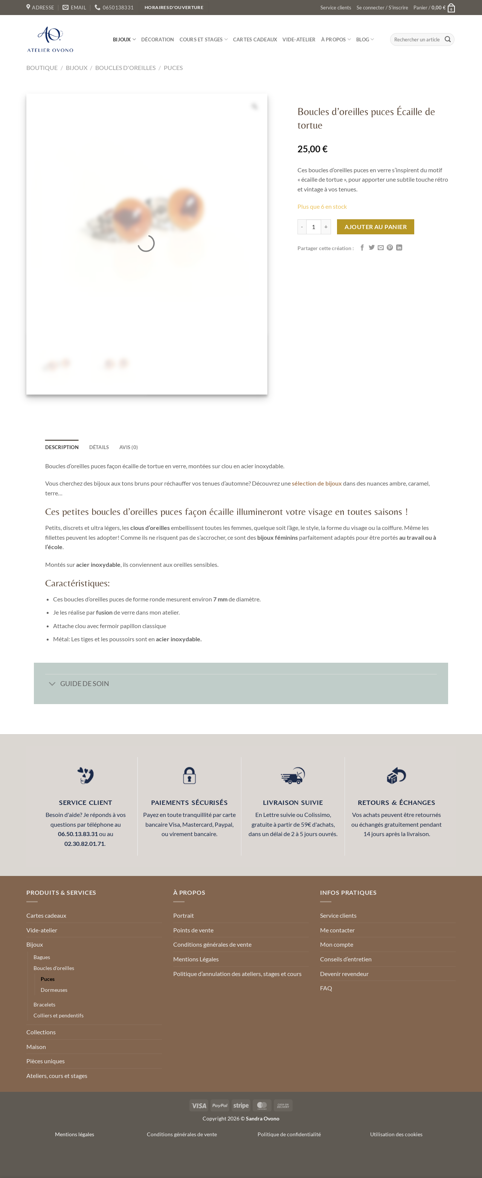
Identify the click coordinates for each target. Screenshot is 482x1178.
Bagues (42, 957)
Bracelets (44, 1004)
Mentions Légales (196, 958)
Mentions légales (74, 1134)
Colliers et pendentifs (59, 1015)
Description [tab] (62, 447)
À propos (336, 39)
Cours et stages (204, 39)
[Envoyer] (447, 39)
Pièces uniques (45, 1060)
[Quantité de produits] (313, 226)
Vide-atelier (299, 39)
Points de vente (193, 930)
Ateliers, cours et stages (56, 1075)
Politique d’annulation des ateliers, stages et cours (237, 973)
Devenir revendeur (344, 973)
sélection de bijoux (317, 483)
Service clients (335, 8)
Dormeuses (54, 990)
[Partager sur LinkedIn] (399, 247)
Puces (173, 67)
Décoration (157, 39)
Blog (365, 39)
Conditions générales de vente (212, 944)
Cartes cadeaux (255, 39)
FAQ (326, 987)
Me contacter (337, 930)
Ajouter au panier (376, 226)
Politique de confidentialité (289, 1134)
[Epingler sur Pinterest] (390, 247)
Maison (36, 1046)
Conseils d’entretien (346, 958)
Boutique (42, 67)
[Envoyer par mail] (381, 247)
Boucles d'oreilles (125, 67)
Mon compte (336, 944)
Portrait (183, 915)
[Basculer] (52, 684)
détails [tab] (99, 447)
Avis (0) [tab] (128, 447)
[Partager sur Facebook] (362, 247)
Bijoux (124, 39)
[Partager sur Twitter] (372, 247)
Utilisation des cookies (396, 1134)
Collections (41, 1031)
